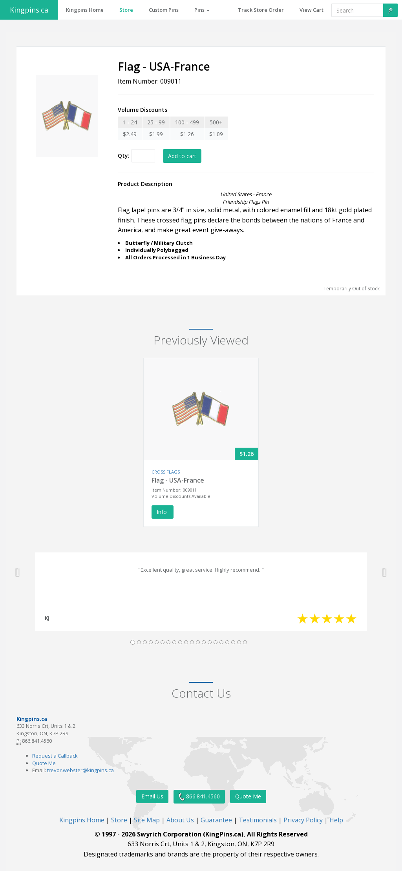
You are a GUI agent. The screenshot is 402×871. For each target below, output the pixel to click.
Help (336, 820)
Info (162, 512)
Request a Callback (55, 755)
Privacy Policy (303, 820)
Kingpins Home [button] (85, 9)
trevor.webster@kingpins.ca (80, 770)
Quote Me (44, 763)
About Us (180, 820)
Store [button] (126, 9)
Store (119, 820)
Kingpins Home (81, 820)
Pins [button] (202, 9)
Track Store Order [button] (261, 9)
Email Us (152, 796)
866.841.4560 (199, 797)
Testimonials (258, 820)
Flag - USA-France (178, 480)
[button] (17, 572)
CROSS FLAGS (166, 472)
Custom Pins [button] (164, 9)
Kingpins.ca (29, 10)
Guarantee (216, 820)
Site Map (147, 820)
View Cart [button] (311, 9)
